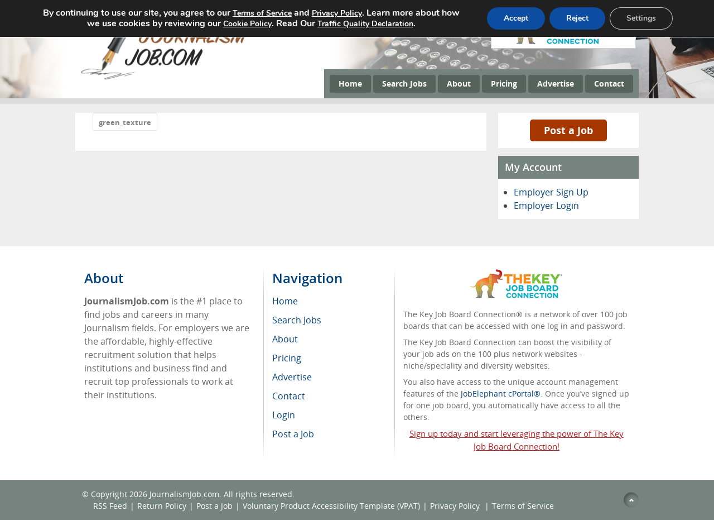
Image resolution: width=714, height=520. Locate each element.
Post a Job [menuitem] (293, 434)
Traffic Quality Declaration (365, 23)
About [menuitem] (285, 339)
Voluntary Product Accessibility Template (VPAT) (331, 505)
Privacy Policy (456, 505)
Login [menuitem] (283, 415)
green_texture (125, 122)
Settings (641, 18)
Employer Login (546, 205)
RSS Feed (110, 505)
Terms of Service (523, 505)
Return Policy (161, 505)
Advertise (555, 83)
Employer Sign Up (551, 192)
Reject (577, 18)
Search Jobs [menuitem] (296, 320)
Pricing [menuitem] (286, 358)
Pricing (504, 83)
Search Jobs (404, 83)
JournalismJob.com (184, 494)
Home (350, 83)
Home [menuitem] (285, 301)
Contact (609, 83)
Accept (516, 18)
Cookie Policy (247, 23)
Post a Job (568, 130)
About (459, 83)
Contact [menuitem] (288, 396)
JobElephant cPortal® (501, 393)
